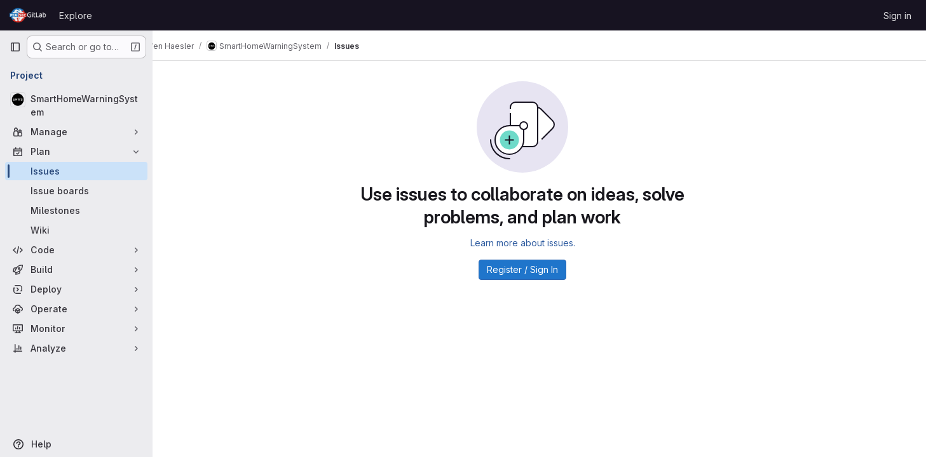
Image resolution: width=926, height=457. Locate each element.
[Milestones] (76, 210)
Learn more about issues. (539, 242)
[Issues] (76, 171)
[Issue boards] (76, 191)
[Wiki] (76, 230)
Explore (75, 15)
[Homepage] (28, 15)
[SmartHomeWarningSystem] (76, 105)
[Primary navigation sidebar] (15, 47)
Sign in (897, 15)
